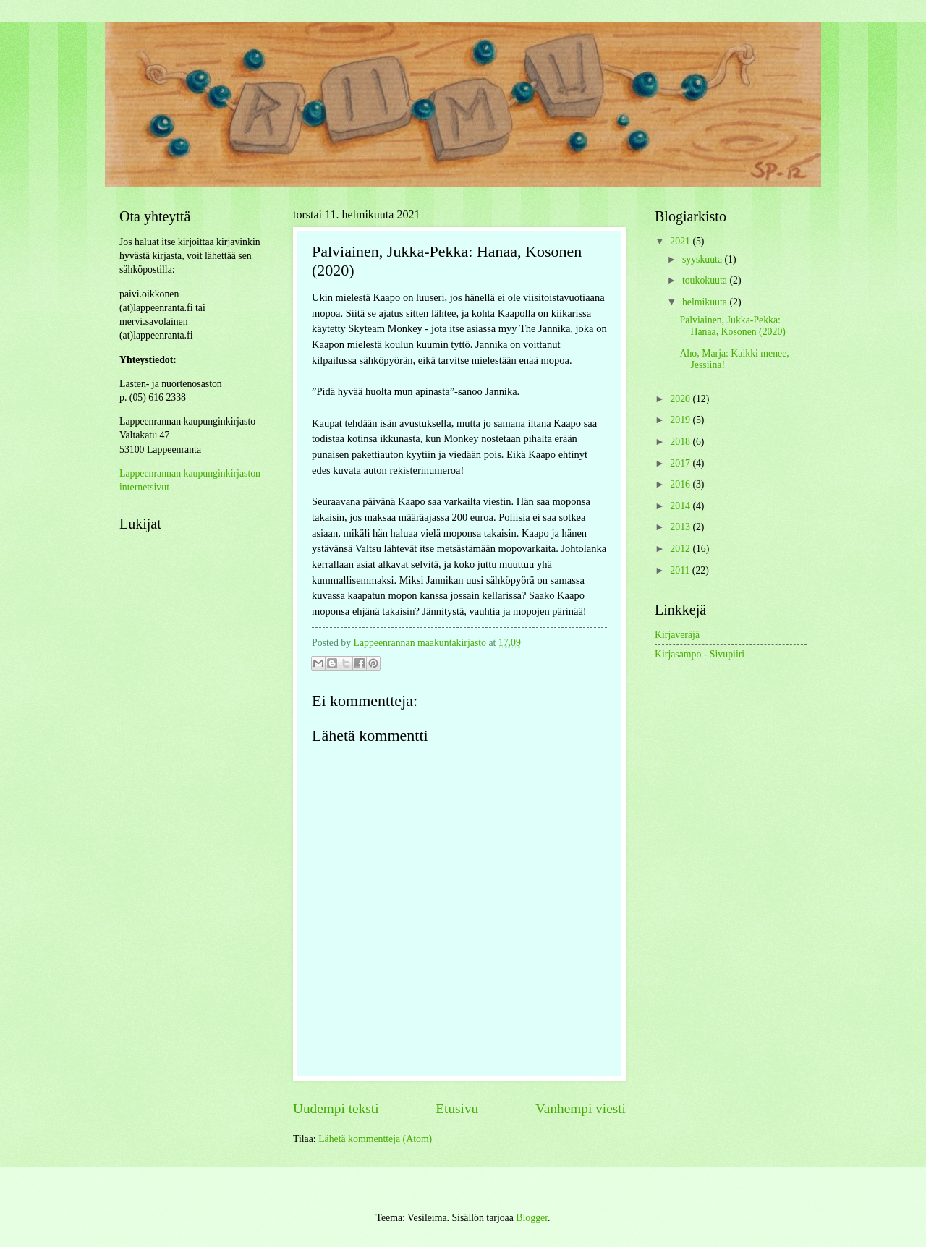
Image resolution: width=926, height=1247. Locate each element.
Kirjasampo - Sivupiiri (699, 654)
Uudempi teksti (336, 1108)
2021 (681, 241)
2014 (681, 506)
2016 (681, 484)
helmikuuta (706, 302)
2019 (681, 419)
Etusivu (457, 1108)
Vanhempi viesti (580, 1108)
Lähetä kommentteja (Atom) (375, 1138)
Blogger (532, 1217)
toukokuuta (706, 280)
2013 (681, 527)
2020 (681, 398)
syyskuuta (703, 259)
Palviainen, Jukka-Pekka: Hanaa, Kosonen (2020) (732, 326)
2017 (681, 463)
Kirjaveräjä (677, 634)
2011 (681, 570)
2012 (681, 548)
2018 (681, 441)
